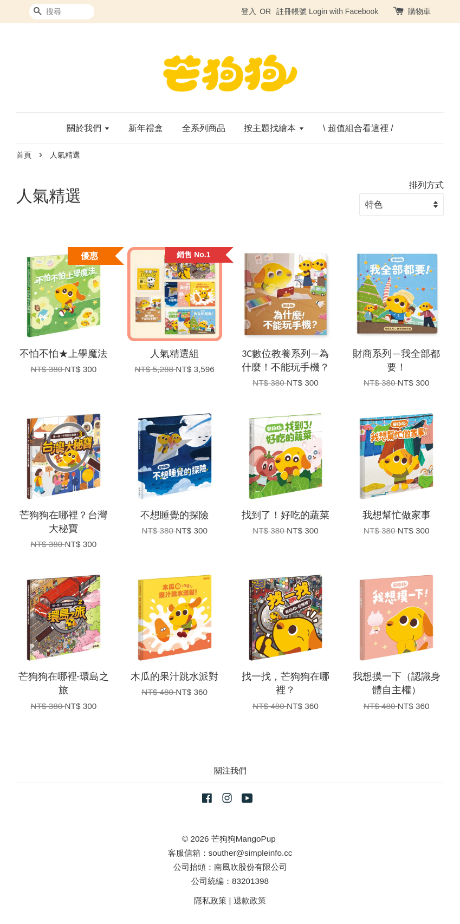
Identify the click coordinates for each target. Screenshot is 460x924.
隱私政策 (210, 900)
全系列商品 (203, 128)
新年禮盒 (145, 128)
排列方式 (426, 185)
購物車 (419, 11)
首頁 (23, 155)
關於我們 (88, 128)
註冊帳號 (291, 11)
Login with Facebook (343, 11)
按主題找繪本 (274, 128)
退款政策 (250, 900)
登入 (248, 11)
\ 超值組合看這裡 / (358, 128)
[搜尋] (61, 11)
